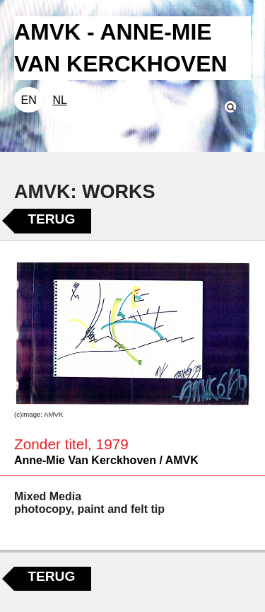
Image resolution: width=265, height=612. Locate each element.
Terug (51, 219)
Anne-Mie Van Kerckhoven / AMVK (106, 460)
